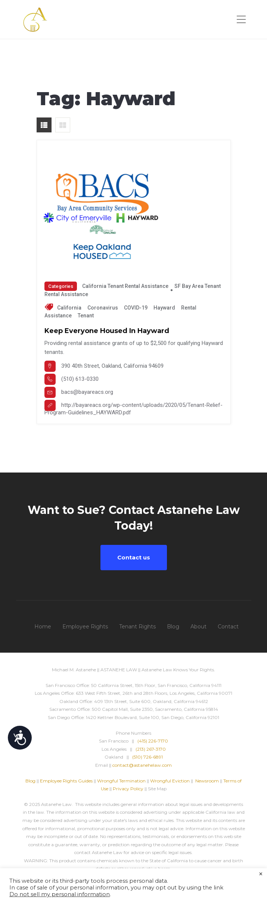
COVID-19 (136, 308)
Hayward (164, 308)
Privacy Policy (128, 788)
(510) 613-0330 (80, 379)
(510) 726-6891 (147, 757)
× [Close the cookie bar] (260, 874)
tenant (86, 315)
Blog (173, 626)
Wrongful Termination (122, 781)
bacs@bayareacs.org (87, 392)
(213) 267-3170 (151, 749)
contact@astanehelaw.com (142, 765)
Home (42, 626)
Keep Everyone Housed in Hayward (106, 331)
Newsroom (207, 781)
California (69, 308)
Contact (228, 626)
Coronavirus (102, 308)
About (198, 626)
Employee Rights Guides (66, 781)
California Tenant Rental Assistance (125, 286)
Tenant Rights (137, 626)
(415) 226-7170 (152, 741)
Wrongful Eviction (170, 781)
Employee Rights (85, 626)
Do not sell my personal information (59, 894)
